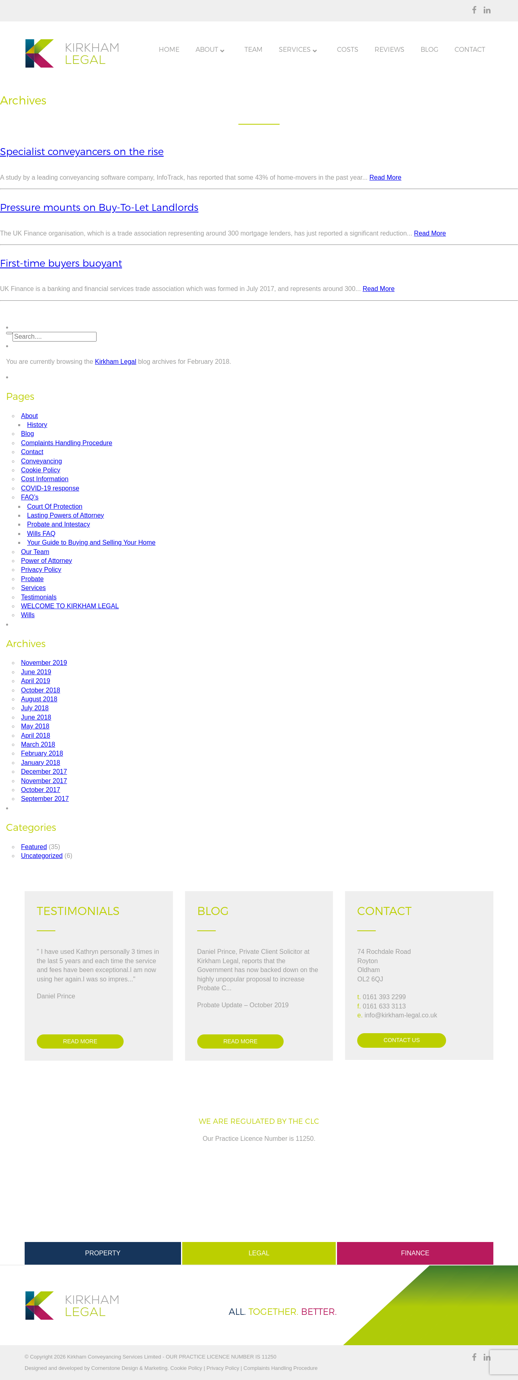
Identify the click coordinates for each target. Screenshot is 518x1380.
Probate (32, 578)
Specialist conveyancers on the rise (82, 151)
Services (33, 587)
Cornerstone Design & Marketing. (130, 1368)
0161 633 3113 (384, 1006)
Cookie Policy (40, 470)
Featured (34, 846)
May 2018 (35, 726)
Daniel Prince (56, 996)
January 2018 (40, 762)
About (29, 415)
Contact (32, 451)
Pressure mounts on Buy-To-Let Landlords (99, 207)
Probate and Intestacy (58, 524)
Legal (259, 1253)
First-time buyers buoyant (61, 263)
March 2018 (38, 744)
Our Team (35, 551)
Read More (385, 177)
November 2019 (44, 662)
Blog (27, 433)
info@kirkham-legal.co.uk (400, 1015)
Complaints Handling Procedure (66, 442)
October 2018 (40, 690)
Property (102, 1253)
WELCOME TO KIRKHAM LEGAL (70, 606)
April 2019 (35, 680)
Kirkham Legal (115, 361)
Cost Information (44, 479)
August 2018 (39, 699)
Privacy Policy (41, 569)
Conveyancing (41, 461)
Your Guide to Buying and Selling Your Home (91, 542)
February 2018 (42, 753)
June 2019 (36, 672)
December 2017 (44, 771)
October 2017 (40, 789)
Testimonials (39, 597)
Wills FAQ (41, 533)
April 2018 (35, 735)
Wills (28, 614)
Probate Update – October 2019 (243, 1005)
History (37, 424)
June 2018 (36, 717)
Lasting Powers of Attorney (65, 515)
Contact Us (401, 1040)
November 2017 (44, 780)
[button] (9, 333)
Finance (415, 1253)
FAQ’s (29, 497)
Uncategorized (42, 855)
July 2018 (35, 708)
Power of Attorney (46, 560)
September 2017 (45, 798)
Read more (80, 1041)
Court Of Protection (54, 506)
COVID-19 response (50, 488)
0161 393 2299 (384, 997)
